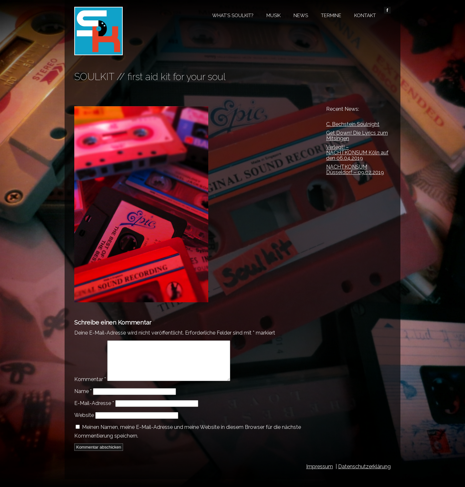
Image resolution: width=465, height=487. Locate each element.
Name (83, 399)
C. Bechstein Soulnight (352, 124)
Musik (273, 15)
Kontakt (365, 15)
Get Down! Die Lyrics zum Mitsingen (357, 135)
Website (84, 423)
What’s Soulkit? (232, 15)
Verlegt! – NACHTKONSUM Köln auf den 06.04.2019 (357, 152)
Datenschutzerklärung (364, 474)
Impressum (319, 474)
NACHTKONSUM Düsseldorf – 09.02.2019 (355, 169)
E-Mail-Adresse (94, 411)
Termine (331, 15)
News (301, 15)
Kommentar (90, 387)
